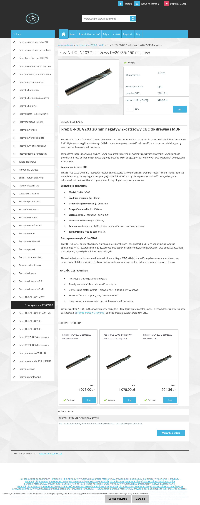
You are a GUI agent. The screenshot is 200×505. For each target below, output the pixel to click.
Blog (138, 34)
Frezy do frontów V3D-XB (32, 353)
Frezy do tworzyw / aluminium (35, 74)
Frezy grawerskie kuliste (31, 138)
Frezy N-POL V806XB (30, 329)
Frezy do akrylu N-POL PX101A (35, 361)
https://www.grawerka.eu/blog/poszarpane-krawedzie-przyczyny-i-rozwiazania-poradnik (72, 489)
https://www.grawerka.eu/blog (85, 479)
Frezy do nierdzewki (29, 241)
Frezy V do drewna (28, 209)
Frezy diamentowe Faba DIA (33, 42)
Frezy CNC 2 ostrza (29, 90)
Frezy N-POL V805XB (30, 321)
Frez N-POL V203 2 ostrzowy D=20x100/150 (76, 336)
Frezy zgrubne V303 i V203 (39, 305)
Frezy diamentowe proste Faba (35, 50)
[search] (133, 19)
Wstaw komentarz (171, 433)
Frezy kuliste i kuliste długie (33, 114)
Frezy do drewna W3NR (31, 289)
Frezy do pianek (27, 249)
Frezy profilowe (27, 369)
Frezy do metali (27, 233)
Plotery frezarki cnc (29, 185)
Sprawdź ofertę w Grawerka (89, 312)
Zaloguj (128, 4)
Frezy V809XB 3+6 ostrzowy (34, 345)
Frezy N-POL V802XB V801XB (35, 313)
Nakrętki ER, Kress (28, 169)
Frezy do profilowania (30, 377)
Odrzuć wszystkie (117, 499)
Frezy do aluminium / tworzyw (35, 66)
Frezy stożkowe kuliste (31, 122)
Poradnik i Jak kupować (89, 34)
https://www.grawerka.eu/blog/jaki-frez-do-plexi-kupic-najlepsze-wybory (73, 484)
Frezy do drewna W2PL (31, 281)
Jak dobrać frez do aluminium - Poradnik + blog (44, 479)
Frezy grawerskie (28, 130)
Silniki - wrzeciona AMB (31, 177)
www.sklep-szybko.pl (50, 453)
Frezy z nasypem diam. (31, 257)
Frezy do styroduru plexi (31, 82)
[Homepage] (64, 34)
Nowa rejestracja (150, 4)
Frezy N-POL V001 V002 (32, 297)
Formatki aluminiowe (30, 265)
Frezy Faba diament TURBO (33, 58)
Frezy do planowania (29, 201)
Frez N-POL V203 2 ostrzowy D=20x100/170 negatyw (117, 336)
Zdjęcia (106, 34)
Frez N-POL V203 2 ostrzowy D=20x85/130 (157, 336)
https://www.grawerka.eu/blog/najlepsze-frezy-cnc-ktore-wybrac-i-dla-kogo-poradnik (72, 486)
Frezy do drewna (27, 273)
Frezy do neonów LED (30, 225)
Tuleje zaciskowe (27, 161)
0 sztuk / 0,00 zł (178, 4)
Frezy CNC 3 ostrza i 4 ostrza (34, 98)
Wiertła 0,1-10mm (29, 193)
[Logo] (32, 18)
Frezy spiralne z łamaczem (33, 154)
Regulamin (128, 34)
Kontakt (116, 34)
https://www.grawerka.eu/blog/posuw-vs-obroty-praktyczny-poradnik (72, 481)
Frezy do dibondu (28, 217)
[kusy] (129, 108)
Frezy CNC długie (28, 106)
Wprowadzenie (65, 45)
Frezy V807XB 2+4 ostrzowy (34, 337)
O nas (72, 34)
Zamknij (140, 499)
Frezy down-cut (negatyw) (32, 146)
